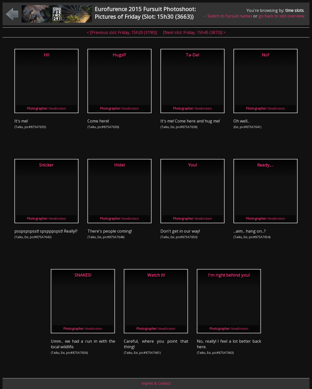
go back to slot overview (281, 16)
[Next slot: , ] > (194, 32)
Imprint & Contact (156, 383)
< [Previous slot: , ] (122, 32)
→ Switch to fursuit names (227, 16)
